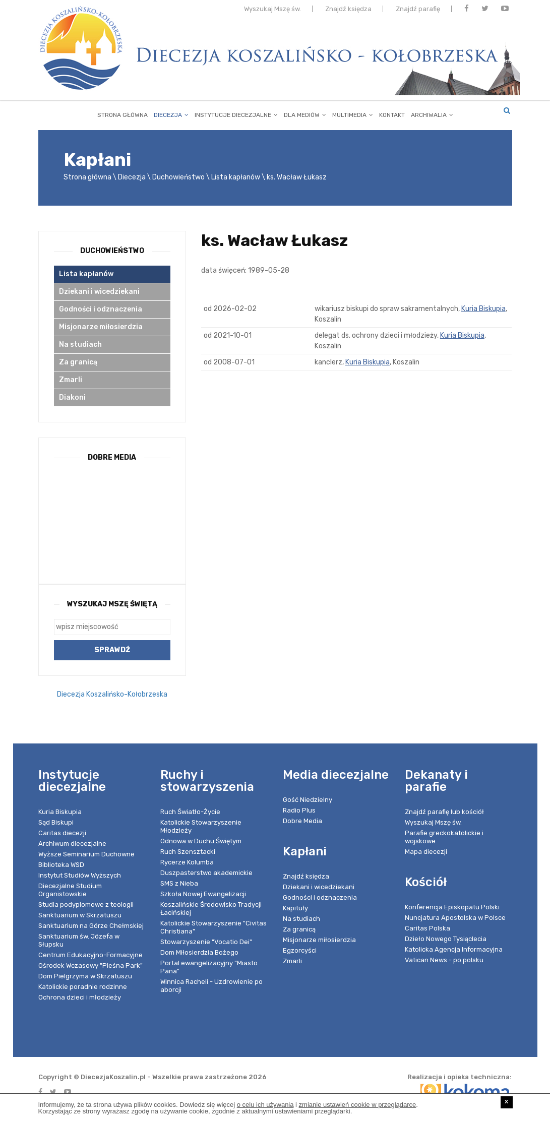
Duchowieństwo (178, 177)
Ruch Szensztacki (187, 851)
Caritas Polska (427, 928)
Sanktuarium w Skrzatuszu (79, 915)
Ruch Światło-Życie (190, 812)
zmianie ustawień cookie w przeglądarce (357, 1104)
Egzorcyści (300, 950)
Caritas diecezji (62, 833)
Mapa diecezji (426, 851)
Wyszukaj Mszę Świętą (112, 604)
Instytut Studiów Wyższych (79, 875)
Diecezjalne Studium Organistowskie (70, 890)
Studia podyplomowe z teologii (86, 904)
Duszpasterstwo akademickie (206, 873)
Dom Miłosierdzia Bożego (199, 952)
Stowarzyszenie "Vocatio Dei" (206, 942)
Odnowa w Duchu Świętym (200, 841)
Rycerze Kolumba (187, 862)
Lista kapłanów (235, 177)
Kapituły (295, 908)
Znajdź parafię (418, 11)
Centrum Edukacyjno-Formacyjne (90, 955)
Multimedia (352, 112)
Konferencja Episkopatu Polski (452, 907)
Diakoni (72, 397)
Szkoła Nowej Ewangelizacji (203, 894)
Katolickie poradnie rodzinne (82, 986)
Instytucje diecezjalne (236, 112)
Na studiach (80, 344)
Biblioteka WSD (61, 864)
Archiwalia (432, 112)
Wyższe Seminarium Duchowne (86, 854)
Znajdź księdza (348, 11)
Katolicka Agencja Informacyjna (454, 949)
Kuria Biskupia (483, 308)
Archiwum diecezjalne (72, 843)
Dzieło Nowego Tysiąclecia (445, 939)
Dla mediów (305, 112)
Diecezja (171, 112)
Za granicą (78, 362)
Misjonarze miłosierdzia (101, 327)
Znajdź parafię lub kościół (444, 812)
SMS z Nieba (179, 883)
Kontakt (392, 112)
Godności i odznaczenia (100, 309)
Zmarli (70, 380)
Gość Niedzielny (307, 799)
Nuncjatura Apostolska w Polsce (455, 917)
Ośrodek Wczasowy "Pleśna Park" (90, 965)
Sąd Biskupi (56, 822)
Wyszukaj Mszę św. (272, 11)
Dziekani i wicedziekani (99, 291)
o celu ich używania (265, 1104)
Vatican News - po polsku (444, 960)
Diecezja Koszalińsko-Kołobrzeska (112, 694)
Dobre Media (302, 821)
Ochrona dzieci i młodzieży (79, 997)
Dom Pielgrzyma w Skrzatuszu (85, 976)
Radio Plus (299, 810)
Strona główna (122, 112)
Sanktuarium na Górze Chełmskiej (91, 925)
